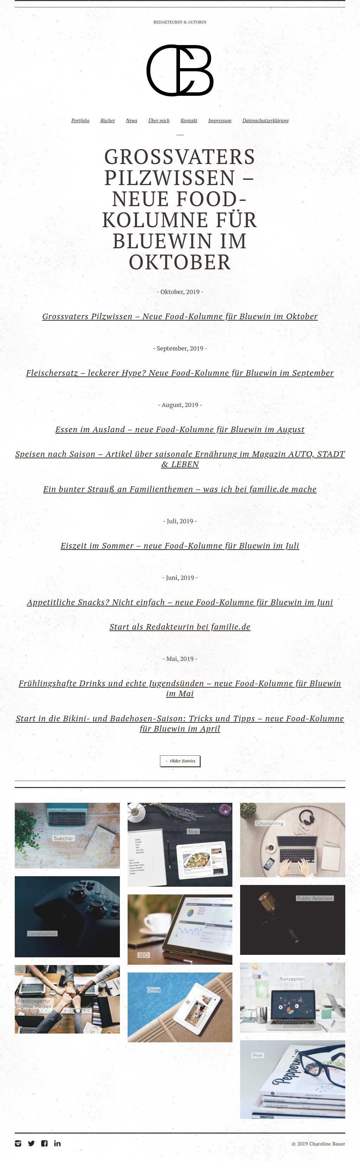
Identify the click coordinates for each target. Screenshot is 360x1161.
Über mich (159, 120)
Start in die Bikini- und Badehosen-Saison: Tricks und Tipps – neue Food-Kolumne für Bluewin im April (180, 723)
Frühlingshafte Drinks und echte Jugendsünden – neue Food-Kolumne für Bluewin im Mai (180, 688)
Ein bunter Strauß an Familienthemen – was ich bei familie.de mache (180, 488)
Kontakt (189, 120)
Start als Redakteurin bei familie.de (179, 626)
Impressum (219, 120)
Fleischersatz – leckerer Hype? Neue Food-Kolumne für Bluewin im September (180, 372)
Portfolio (80, 120)
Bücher (108, 120)
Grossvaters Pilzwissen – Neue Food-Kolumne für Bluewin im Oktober (180, 316)
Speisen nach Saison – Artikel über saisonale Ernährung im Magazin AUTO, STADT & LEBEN (180, 459)
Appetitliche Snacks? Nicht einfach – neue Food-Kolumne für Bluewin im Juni (180, 602)
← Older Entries (180, 760)
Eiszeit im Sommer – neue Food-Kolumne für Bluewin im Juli (180, 545)
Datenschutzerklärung (266, 120)
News (131, 120)
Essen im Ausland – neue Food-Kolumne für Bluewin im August (180, 429)
